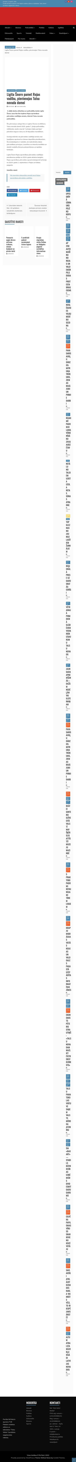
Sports (19, 33)
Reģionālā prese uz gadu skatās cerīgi (68, 579)
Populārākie (61, 179)
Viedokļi (28, 33)
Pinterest (35, 190)
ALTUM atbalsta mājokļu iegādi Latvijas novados (68, 1353)
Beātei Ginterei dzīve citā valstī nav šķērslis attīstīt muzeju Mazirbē (68, 829)
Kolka (68, 802)
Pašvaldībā (29, 28)
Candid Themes (59, 1458)
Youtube (69, 1)
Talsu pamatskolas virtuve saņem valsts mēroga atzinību (68, 1109)
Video (51, 33)
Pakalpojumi (9, 39)
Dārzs (68, 341)
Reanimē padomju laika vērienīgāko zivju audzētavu (68, 434)
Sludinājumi (63, 33)
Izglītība (61, 28)
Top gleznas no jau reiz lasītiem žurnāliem (68, 536)
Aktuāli (7, 28)
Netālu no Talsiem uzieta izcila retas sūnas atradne (68, 484)
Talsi (68, 519)
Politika (41, 28)
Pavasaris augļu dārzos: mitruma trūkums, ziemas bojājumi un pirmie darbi (11, 244)
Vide (68, 460)
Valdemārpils (68, 239)
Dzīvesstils (9, 33)
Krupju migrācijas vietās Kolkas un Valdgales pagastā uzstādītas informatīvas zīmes (41, 245)
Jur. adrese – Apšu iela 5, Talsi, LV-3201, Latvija (56, 1426)
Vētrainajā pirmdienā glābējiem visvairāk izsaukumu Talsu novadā (68, 631)
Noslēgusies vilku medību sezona (68, 315)
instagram (72, 1)
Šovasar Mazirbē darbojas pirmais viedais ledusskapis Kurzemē (38, 208)
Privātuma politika (56, 1437)
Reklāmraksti (40, 33)
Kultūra (51, 28)
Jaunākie (59, 183)
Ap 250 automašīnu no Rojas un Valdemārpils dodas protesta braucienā (68, 266)
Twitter (23, 190)
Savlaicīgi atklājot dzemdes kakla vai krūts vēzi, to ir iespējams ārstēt (68, 1294)
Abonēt (32, 39)
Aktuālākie (11, 90)
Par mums (21, 39)
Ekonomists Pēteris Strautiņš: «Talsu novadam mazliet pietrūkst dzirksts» (68, 1040)
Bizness (18, 28)
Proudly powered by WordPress (22, 1458)
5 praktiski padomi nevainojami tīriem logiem (26, 241)
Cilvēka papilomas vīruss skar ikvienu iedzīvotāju (68, 1233)
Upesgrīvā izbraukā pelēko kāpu (68, 204)
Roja (68, 235)
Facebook (66, 1)
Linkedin (12, 195)
